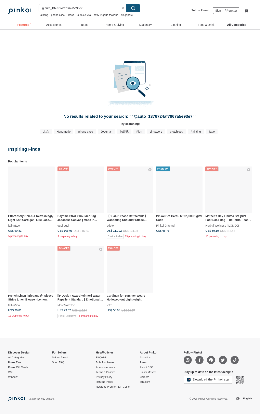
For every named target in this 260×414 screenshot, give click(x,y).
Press (143, 362)
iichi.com (145, 381)
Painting (43, 14)
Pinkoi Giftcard (165, 225)
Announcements (105, 367)
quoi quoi (63, 225)
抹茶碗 (124, 131)
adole (110, 225)
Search (133, 8)
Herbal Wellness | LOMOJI (222, 225)
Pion (139, 131)
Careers (144, 377)
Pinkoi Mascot (148, 372)
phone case (58, 14)
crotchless (176, 131)
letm (109, 305)
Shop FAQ (58, 362)
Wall (10, 372)
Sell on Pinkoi (200, 10)
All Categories (16, 357)
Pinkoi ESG (146, 367)
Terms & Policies (105, 372)
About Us (145, 357)
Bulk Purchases (105, 362)
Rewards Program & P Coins (113, 386)
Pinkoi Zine (14, 362)
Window (12, 377)
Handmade (64, 131)
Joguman (107, 131)
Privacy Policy (104, 377)
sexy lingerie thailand (106, 14)
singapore (127, 14)
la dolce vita (84, 14)
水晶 (46, 131)
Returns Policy (104, 381)
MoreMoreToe (66, 305)
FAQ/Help (101, 357)
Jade (212, 131)
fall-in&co (14, 225)
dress (71, 14)
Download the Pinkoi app (208, 380)
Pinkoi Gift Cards (18, 367)
